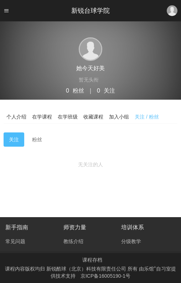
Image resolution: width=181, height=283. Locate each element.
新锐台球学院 (90, 10)
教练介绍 (73, 241)
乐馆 (150, 269)
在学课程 (42, 117)
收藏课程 (93, 117)
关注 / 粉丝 (147, 117)
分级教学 (131, 241)
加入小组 (119, 117)
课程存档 (92, 260)
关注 (14, 139)
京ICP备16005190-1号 (105, 276)
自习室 (163, 269)
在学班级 (68, 117)
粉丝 (37, 139)
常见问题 (15, 241)
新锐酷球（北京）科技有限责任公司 (87, 269)
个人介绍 (16, 117)
